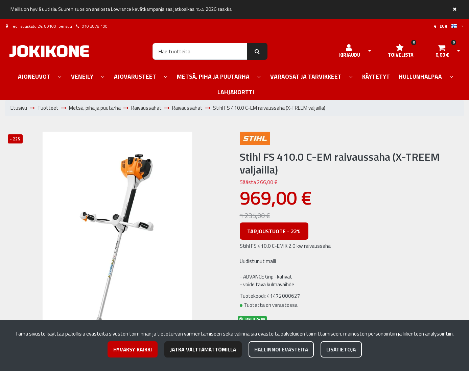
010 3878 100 (95, 26)
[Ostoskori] (442, 51)
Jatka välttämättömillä (203, 349)
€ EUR (445, 26)
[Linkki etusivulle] (49, 51)
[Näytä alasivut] (60, 77)
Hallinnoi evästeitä (281, 349)
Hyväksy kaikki (132, 349)
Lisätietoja (341, 349)
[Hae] (200, 51)
